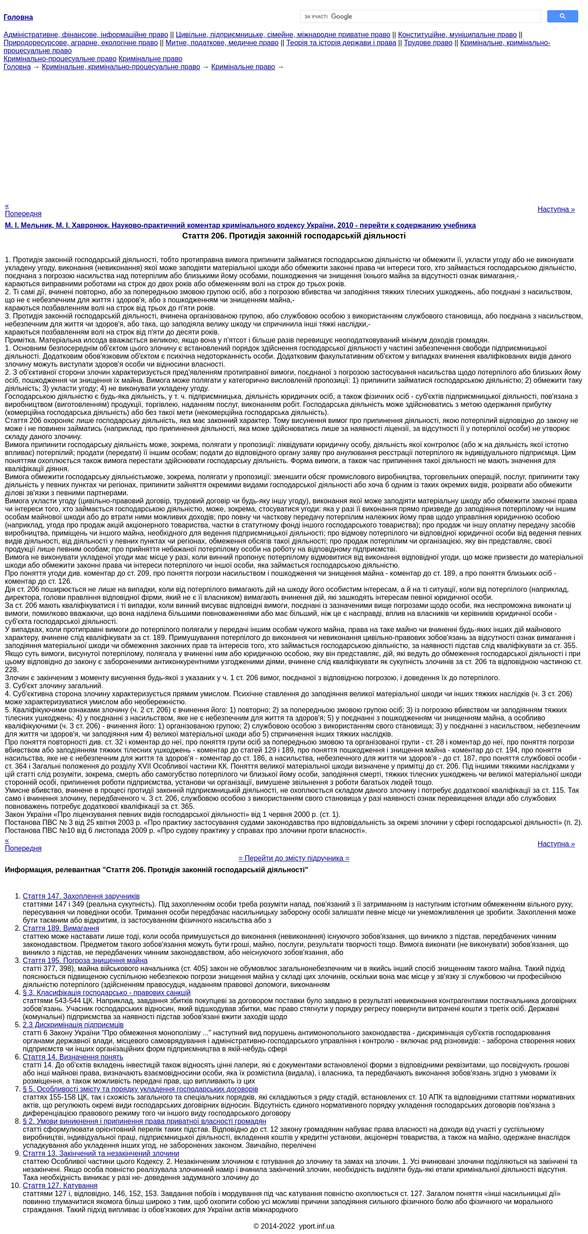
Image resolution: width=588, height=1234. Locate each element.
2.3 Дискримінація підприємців (73, 1025)
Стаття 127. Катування (60, 1185)
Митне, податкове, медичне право (222, 42)
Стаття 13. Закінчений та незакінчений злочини (101, 1153)
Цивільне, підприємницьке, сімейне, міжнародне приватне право (283, 34)
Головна (17, 67)
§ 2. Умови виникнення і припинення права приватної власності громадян (144, 1121)
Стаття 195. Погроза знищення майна (85, 960)
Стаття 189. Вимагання (61, 928)
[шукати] (420, 17)
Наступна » (556, 209)
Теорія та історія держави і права (341, 42)
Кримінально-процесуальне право (60, 59)
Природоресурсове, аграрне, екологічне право (81, 42)
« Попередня (23, 210)
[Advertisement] (294, 133)
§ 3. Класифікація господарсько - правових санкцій (107, 992)
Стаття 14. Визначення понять (73, 1057)
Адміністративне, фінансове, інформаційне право (86, 34)
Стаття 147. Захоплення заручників (81, 896)
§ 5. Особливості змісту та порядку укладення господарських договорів (140, 1089)
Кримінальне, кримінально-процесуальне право (121, 67)
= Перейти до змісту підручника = (294, 858)
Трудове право (428, 42)
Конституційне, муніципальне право (457, 34)
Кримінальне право (150, 59)
